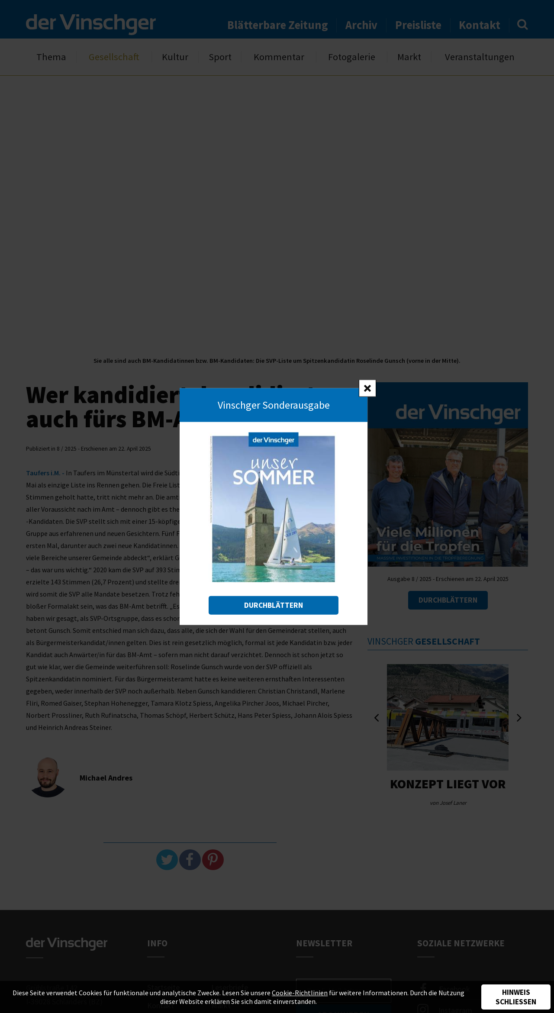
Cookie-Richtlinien (300, 992)
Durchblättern (273, 605)
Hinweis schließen (516, 997)
